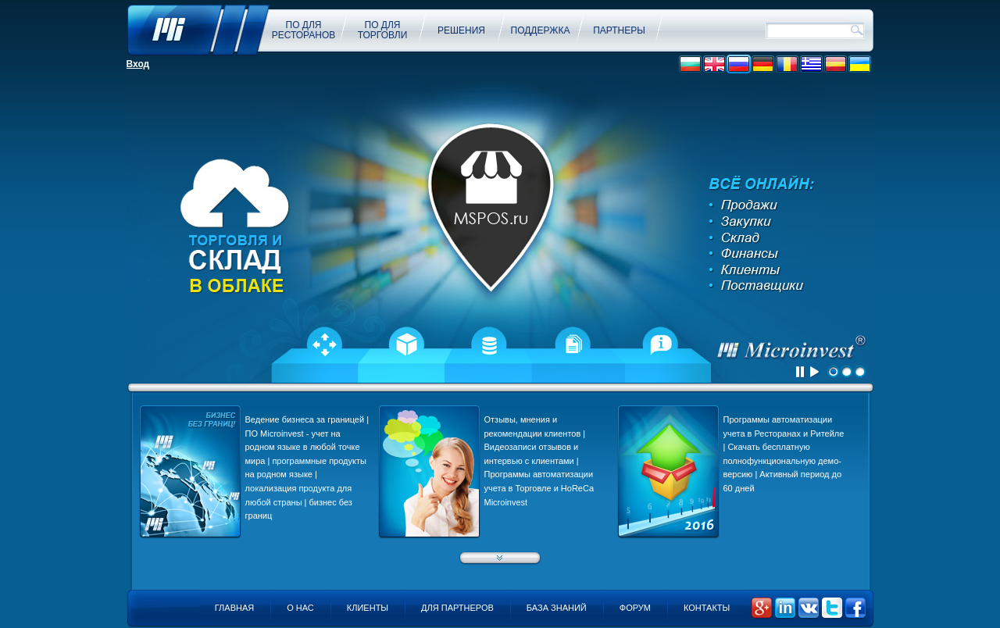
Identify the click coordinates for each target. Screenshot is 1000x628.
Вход (138, 64)
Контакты (707, 607)
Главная (234, 607)
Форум (635, 607)
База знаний (557, 607)
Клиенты (367, 607)
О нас (300, 607)
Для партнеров (457, 607)
